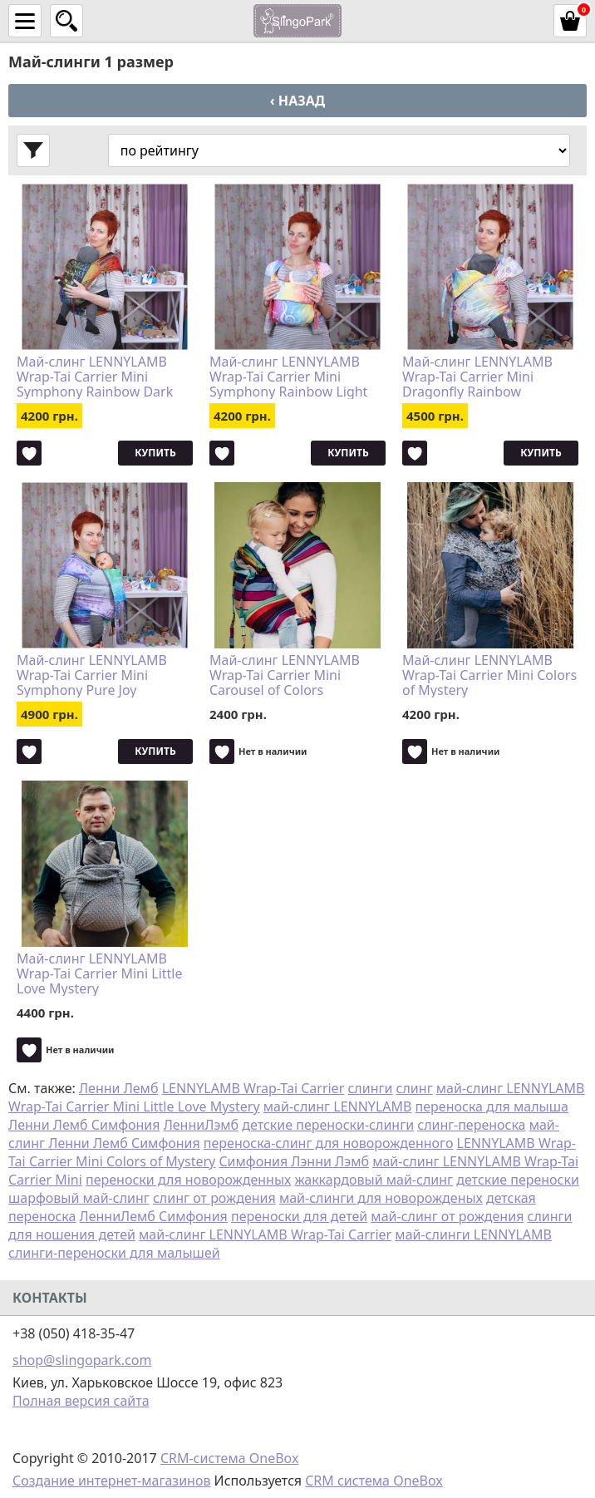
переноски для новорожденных (188, 1179)
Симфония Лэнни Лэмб (294, 1161)
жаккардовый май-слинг (373, 1179)
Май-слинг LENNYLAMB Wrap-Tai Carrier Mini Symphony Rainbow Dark (95, 376)
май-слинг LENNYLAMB (337, 1106)
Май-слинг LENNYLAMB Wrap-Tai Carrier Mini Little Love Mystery (99, 973)
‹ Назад (297, 100)
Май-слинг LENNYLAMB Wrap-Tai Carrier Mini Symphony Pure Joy (92, 675)
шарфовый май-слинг (79, 1198)
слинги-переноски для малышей (114, 1253)
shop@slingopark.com (81, 1360)
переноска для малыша (492, 1106)
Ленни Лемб (119, 1088)
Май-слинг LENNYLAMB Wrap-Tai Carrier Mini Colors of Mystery (489, 675)
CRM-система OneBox (229, 1458)
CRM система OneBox (374, 1480)
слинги (369, 1088)
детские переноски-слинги (328, 1125)
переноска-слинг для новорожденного (329, 1143)
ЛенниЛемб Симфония (154, 1216)
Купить (155, 453)
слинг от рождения (214, 1198)
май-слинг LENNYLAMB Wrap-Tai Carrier (265, 1234)
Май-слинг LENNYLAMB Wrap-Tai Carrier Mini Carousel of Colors (284, 675)
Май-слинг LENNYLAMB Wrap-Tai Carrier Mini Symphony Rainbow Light (288, 376)
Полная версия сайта (81, 1401)
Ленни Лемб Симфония (84, 1125)
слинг (414, 1088)
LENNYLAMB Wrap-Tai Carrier (253, 1088)
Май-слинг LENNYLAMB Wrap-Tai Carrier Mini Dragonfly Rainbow (477, 376)
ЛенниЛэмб (201, 1125)
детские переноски (517, 1179)
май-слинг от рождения (447, 1216)
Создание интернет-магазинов (111, 1480)
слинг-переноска (471, 1125)
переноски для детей (299, 1216)
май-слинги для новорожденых (381, 1198)
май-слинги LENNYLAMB (473, 1234)
